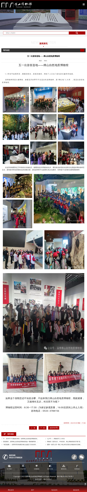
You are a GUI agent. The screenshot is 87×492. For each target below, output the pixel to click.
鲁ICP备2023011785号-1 (65, 476)
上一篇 (33, 428)
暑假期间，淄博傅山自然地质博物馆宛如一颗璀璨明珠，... (20, 441)
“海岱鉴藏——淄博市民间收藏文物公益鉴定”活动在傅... (20, 444)
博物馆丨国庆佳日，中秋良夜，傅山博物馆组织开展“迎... (64, 441)
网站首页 (11, 490)
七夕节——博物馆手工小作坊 (56, 438)
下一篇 (42, 428)
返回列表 (54, 428)
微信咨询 (76, 490)
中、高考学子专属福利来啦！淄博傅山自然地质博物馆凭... (20, 438)
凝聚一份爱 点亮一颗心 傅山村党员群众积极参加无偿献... (64, 444)
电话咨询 (54, 490)
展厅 (32, 490)
